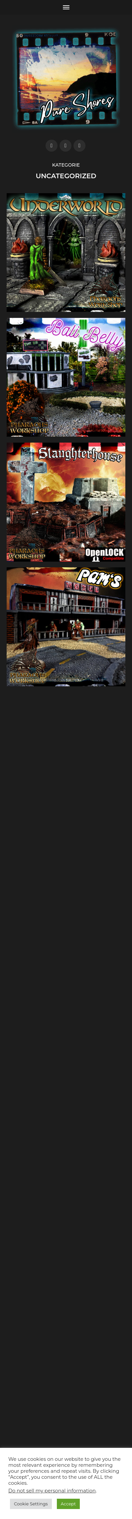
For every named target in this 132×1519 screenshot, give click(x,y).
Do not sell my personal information (52, 1491)
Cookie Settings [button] (31, 1503)
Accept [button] (68, 1503)
